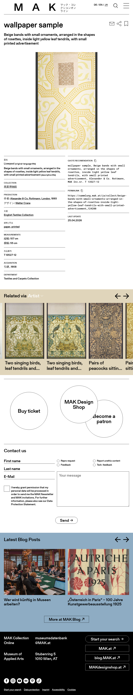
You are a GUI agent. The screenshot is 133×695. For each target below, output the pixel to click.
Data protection (32, 689)
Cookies (71, 689)
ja (106, 4)
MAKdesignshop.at (107, 667)
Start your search (107, 639)
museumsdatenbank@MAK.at (50, 640)
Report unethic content (108, 461)
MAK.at (107, 648)
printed (15, 226)
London (45, 198)
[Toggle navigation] (126, 6)
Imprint (45, 689)
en (100, 4)
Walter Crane (22, 203)
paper (7, 226)
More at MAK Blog (66, 619)
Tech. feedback (104, 465)
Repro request (68, 461)
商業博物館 (10, 186)
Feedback (66, 465)
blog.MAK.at (107, 657)
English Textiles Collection (19, 215)
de (95, 4)
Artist (33, 295)
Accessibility (58, 689)
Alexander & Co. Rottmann (25, 198)
